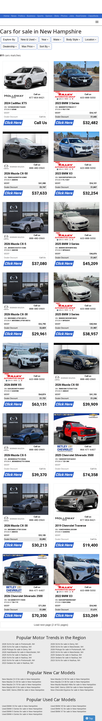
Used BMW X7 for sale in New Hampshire (68, 711)
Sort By (44, 46)
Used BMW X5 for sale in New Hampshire (68, 706)
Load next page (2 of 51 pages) (51, 625)
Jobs (72, 16)
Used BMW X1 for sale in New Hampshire (68, 709)
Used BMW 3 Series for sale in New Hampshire (22, 709)
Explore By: (9, 39)
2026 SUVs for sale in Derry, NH (64, 644)
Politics (21, 16)
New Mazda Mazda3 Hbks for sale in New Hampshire (73, 684)
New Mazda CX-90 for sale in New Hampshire (70, 682)
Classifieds (93, 16)
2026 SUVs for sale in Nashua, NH (17, 647)
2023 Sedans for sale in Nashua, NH (17, 663)
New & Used (28, 39)
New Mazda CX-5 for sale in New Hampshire (21, 679)
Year (44, 39)
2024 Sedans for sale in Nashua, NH (66, 658)
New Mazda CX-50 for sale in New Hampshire (70, 679)
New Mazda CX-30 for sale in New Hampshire (21, 682)
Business (31, 16)
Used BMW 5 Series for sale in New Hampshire (22, 711)
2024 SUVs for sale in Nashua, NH (17, 658)
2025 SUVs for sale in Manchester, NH (67, 652)
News (13, 16)
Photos (64, 16)
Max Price (28, 46)
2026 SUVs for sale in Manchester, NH (67, 647)
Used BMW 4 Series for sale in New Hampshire (22, 714)
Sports (40, 16)
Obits (56, 16)
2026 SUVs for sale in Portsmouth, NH (18, 644)
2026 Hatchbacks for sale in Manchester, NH (21, 652)
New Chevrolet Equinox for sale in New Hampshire (72, 690)
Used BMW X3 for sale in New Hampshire (20, 706)
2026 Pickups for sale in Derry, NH (16, 649)
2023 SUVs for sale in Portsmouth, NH (18, 660)
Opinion (49, 16)
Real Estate (81, 16)
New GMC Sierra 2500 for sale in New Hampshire (23, 690)
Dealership (10, 46)
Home (6, 16)
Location (90, 39)
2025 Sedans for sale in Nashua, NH (66, 655)
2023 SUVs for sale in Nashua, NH (65, 660)
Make (57, 39)
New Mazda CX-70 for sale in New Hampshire (21, 684)
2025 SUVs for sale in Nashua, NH (17, 655)
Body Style (73, 39)
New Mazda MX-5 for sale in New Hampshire (21, 687)
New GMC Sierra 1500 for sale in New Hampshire (72, 687)
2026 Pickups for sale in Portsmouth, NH (68, 649)
